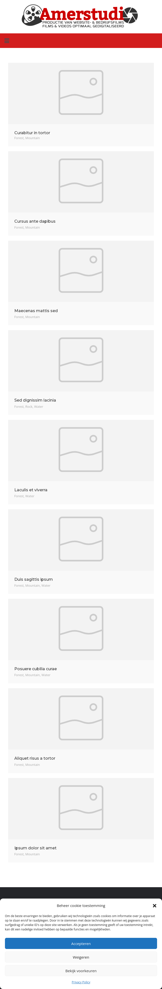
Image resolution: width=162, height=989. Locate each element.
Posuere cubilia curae (35, 668)
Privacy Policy (81, 982)
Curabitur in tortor (32, 132)
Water (38, 406)
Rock (29, 406)
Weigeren (81, 957)
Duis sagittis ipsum (33, 579)
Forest (19, 138)
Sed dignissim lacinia (35, 400)
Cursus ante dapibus (35, 221)
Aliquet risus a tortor (34, 758)
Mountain (32, 138)
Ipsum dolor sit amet (35, 848)
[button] (154, 905)
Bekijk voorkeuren (81, 970)
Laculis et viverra (30, 490)
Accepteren (81, 943)
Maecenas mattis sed (36, 310)
